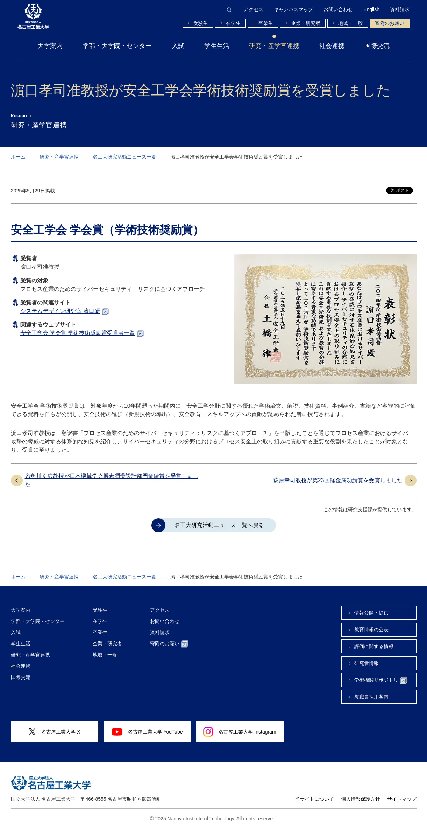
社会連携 (331, 45)
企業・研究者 (305, 23)
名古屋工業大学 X (54, 732)
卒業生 (265, 23)
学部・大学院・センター (117, 45)
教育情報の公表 (371, 629)
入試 (178, 45)
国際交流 (377, 45)
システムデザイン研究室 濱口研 (60, 311)
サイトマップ (402, 799)
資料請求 (400, 9)
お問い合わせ (338, 9)
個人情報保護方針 (360, 799)
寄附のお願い (389, 23)
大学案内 (50, 45)
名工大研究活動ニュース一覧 (124, 157)
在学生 (233, 23)
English (371, 9)
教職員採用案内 (371, 697)
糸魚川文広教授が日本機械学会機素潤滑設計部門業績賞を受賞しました (111, 480)
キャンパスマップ (293, 9)
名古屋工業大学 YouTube (147, 732)
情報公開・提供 (371, 613)
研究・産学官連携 (274, 45)
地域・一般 (350, 23)
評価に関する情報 (373, 646)
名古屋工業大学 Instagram (239, 732)
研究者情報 (366, 663)
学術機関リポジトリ (380, 680)
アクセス (253, 9)
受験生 (200, 23)
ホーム (18, 157)
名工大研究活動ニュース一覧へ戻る (219, 525)
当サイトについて (314, 799)
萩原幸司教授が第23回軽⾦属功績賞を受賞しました (338, 480)
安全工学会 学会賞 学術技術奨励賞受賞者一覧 (77, 333)
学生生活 (216, 45)
